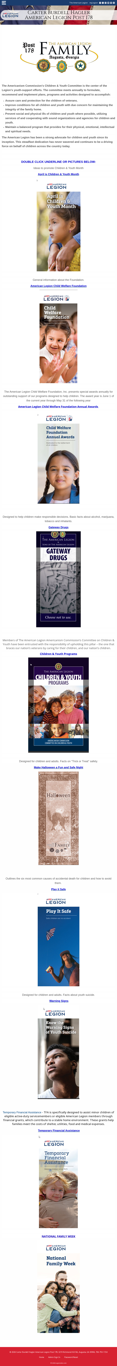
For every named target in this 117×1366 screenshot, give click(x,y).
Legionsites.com (61, 1363)
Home (41, 1357)
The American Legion (78, 2)
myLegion (93, 2)
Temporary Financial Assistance (22, 1112)
